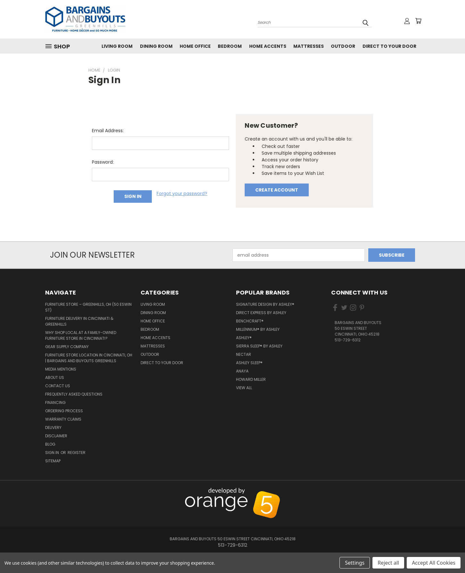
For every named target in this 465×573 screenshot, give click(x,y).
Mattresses (308, 46)
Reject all (388, 562)
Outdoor (343, 46)
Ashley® (244, 337)
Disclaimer (56, 436)
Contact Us (57, 386)
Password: (103, 162)
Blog (50, 444)
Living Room (117, 46)
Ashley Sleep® (249, 362)
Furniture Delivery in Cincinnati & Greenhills (79, 321)
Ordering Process (64, 411)
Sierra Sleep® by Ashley (259, 346)
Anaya (242, 371)
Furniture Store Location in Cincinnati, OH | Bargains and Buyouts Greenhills (88, 357)
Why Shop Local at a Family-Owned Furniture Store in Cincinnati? (80, 335)
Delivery (53, 427)
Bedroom (230, 46)
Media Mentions (60, 369)
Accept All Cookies (433, 562)
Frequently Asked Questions (73, 394)
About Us (54, 377)
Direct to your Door (389, 46)
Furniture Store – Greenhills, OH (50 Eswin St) (88, 307)
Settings (354, 562)
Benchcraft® (250, 321)
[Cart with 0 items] (418, 21)
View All (244, 387)
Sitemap (53, 461)
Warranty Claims (63, 419)
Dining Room (156, 46)
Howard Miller (251, 379)
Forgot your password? (182, 193)
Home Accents (267, 46)
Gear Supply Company (67, 346)
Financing (55, 402)
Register (77, 452)
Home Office (195, 46)
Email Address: (108, 130)
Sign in (52, 452)
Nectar (243, 354)
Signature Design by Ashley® (265, 304)
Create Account (276, 190)
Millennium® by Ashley (258, 329)
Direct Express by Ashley (261, 312)
